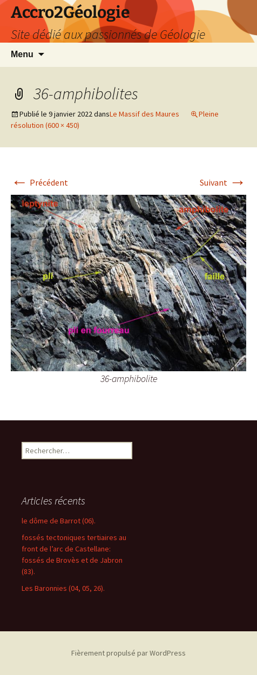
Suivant (223, 182)
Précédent (39, 182)
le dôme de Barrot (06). (59, 521)
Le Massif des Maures (144, 114)
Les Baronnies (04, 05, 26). (63, 588)
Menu (22, 54)
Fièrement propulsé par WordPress (128, 653)
